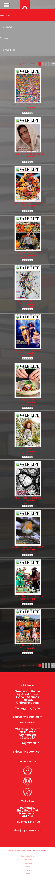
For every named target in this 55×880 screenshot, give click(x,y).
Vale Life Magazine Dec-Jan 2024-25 (28, 547)
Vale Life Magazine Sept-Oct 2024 (28, 645)
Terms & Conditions (27, 856)
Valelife (31, 107)
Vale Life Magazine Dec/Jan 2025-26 (28, 154)
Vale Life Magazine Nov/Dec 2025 (28, 203)
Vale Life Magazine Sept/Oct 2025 (28, 252)
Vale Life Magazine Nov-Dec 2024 (28, 596)
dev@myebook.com (27, 830)
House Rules (27, 863)
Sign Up (27, 873)
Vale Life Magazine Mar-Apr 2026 (27, 105)
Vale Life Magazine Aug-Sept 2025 (28, 301)
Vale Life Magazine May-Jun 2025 (28, 399)
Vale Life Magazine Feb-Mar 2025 (27, 498)
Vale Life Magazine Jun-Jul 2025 (28, 350)
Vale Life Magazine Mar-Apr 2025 (27, 449)
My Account (27, 870)
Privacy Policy (27, 859)
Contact (27, 866)
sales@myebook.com (27, 716)
